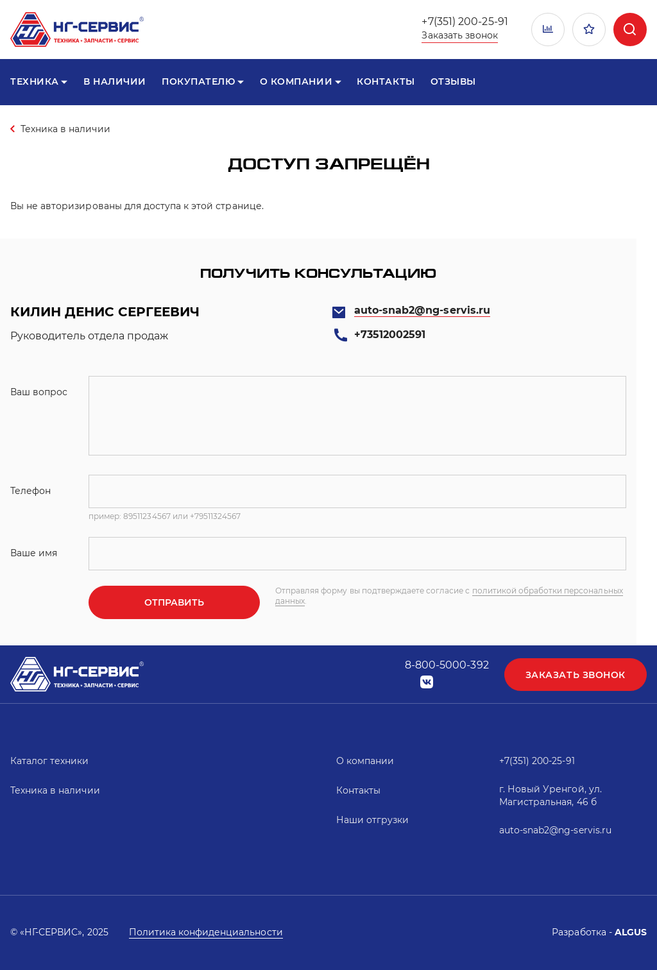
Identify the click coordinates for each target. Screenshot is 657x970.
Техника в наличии (65, 129)
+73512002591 (389, 334)
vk (426, 682)
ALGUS (631, 932)
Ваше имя (33, 553)
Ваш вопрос (38, 392)
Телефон (30, 491)
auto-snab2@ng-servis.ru (422, 310)
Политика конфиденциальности (206, 932)
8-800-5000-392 (447, 665)
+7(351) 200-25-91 (465, 21)
